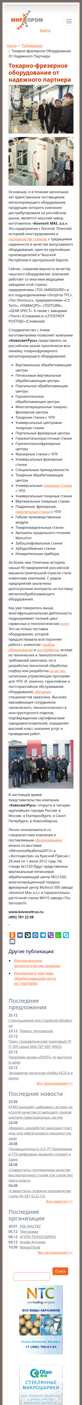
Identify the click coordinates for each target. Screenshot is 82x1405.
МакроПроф (30, 1247)
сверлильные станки (33, 511)
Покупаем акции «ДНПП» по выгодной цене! (40, 1060)
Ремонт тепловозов (36, 1031)
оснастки (57, 670)
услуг (65, 623)
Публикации (31, 45)
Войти (45, 30)
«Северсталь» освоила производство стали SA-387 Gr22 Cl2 (40, 1193)
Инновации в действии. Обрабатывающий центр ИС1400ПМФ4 (35, 978)
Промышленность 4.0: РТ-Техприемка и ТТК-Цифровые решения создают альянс (40, 1154)
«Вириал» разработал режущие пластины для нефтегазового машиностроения (40, 1133)
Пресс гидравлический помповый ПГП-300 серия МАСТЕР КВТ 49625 (40, 1044)
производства (20, 239)
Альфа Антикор (32, 1242)
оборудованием (48, 840)
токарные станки (57, 485)
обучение (43, 691)
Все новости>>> (59, 1201)
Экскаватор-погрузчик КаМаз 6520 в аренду (41, 1075)
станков (39, 239)
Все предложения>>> (55, 1083)
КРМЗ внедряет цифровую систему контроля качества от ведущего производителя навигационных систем (41, 1112)
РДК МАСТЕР (30, 1226)
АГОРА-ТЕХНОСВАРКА (38, 1236)
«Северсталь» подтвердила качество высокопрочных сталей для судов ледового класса (41, 1175)
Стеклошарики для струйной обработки (40, 1023)
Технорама (29, 1231)
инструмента (48, 649)
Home (12, 45)
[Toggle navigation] (69, 21)
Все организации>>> (55, 1252)
